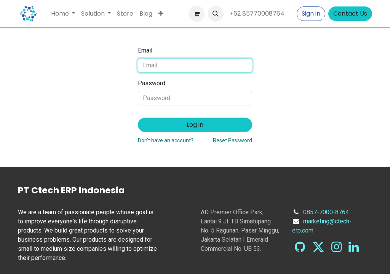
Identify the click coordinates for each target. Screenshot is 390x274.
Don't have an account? (165, 140)
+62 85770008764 (259, 13)
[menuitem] (63, 13)
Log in (195, 124)
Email (145, 50)
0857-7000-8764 (326, 212)
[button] (216, 14)
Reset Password (232, 140)
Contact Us (350, 13)
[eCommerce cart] (197, 14)
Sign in (311, 13)
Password (151, 83)
